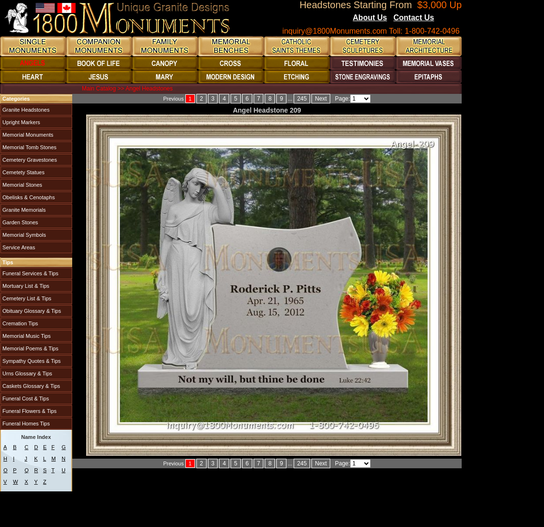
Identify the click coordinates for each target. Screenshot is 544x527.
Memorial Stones (21, 185)
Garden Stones (19, 222)
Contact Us (413, 17)
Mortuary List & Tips (25, 286)
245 (302, 98)
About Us (370, 17)
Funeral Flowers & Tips (29, 411)
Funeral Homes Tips (25, 423)
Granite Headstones (25, 110)
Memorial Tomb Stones (28, 147)
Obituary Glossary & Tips (31, 311)
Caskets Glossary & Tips (30, 386)
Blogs (447, 18)
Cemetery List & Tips (26, 298)
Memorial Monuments (27, 135)
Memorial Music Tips (26, 336)
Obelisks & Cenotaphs (28, 197)
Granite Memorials (23, 210)
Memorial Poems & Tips (29, 348)
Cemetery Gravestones (29, 160)
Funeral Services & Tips (29, 273)
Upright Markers (20, 122)
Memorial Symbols (23, 235)
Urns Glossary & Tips (26, 373)
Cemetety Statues (23, 172)
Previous (173, 99)
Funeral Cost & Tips (25, 398)
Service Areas (18, 247)
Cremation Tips (19, 323)
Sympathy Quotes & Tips (31, 361)
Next (321, 98)
